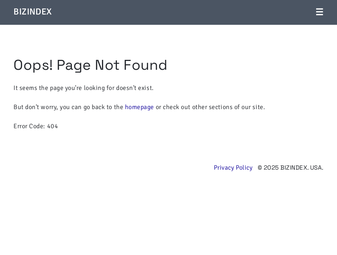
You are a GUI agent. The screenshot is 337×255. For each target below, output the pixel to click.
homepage (139, 107)
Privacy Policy (233, 167)
